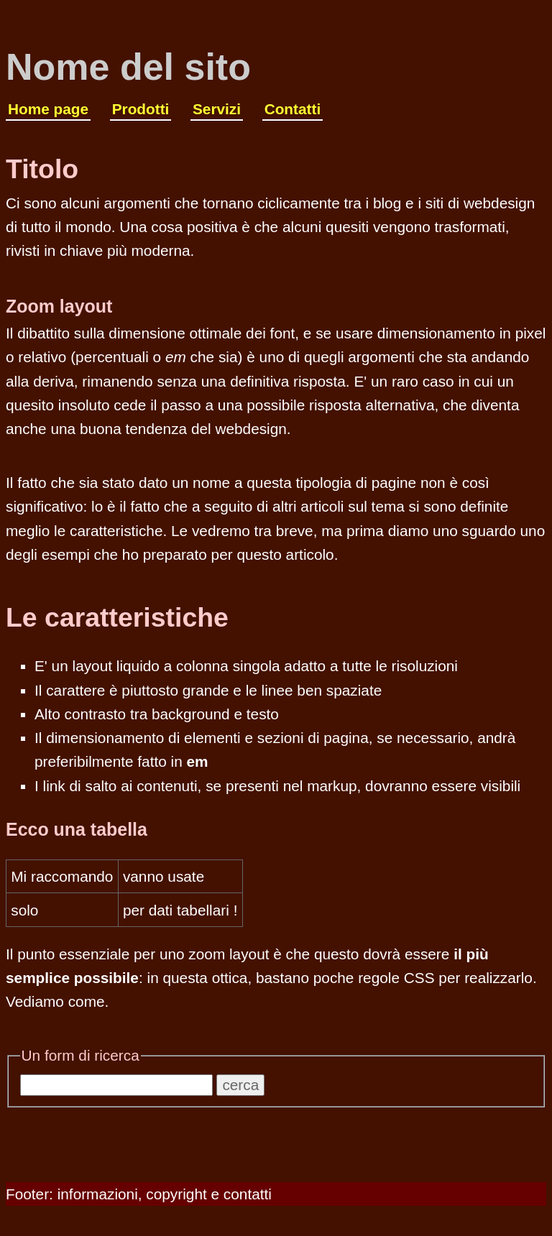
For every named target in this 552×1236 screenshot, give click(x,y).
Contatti (292, 109)
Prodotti (141, 109)
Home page (48, 109)
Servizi (217, 109)
